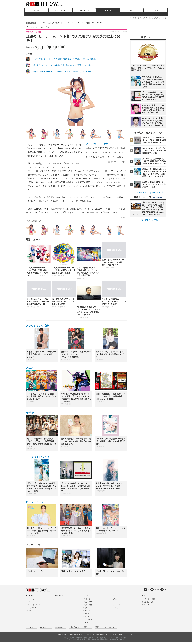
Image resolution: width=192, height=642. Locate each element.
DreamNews (59, 627)
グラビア (87, 614)
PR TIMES (29, 627)
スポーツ (87, 611)
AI (68, 23)
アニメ (30, 367)
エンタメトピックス (38, 457)
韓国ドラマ (90, 23)
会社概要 (88, 634)
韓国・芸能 (88, 605)
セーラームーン (35, 502)
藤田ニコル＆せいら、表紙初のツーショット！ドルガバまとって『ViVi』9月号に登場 (118, 152)
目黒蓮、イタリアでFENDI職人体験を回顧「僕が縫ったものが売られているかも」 (117, 148)
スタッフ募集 (128, 634)
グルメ (115, 599)
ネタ (28, 602)
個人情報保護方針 (98, 634)
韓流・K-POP (88, 602)
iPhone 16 (41, 23)
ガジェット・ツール (33, 605)
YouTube (157, 589)
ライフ (131, 10)
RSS (166, 589)
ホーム (36, 10)
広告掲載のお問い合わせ (75, 634)
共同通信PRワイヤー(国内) (78, 627)
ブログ (86, 616)
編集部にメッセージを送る (119, 162)
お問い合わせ (62, 634)
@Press (43, 627)
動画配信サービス (148, 602)
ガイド (155, 10)
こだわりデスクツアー (56, 23)
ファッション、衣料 (98, 143)
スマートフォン (32, 599)
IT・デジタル (60, 10)
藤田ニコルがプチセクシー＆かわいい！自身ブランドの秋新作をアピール (114, 157)
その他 (29, 611)
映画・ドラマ (88, 599)
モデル (30, 412)
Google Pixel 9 (77, 23)
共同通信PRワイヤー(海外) (104, 627)
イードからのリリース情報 (114, 634)
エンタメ (108, 10)
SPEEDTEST (84, 10)
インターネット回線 (148, 599)
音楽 (85, 608)
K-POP (99, 23)
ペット (115, 602)
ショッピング (31, 608)
